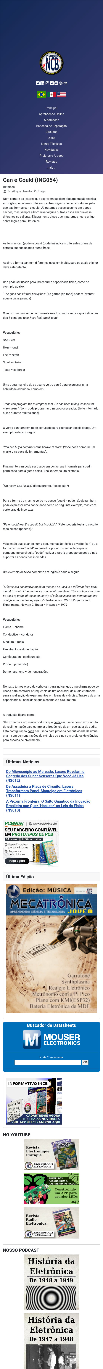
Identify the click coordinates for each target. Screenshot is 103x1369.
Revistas (51, 161)
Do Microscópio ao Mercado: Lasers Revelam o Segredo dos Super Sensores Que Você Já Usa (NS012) (45, 776)
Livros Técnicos (51, 144)
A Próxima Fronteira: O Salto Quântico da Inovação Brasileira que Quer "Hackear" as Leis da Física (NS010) (48, 805)
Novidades (51, 149)
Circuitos (51, 132)
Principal (51, 108)
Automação (51, 120)
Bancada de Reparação (51, 126)
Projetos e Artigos (51, 155)
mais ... (51, 167)
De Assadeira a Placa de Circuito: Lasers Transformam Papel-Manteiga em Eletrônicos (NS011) (44, 791)
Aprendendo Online (51, 114)
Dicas (51, 138)
